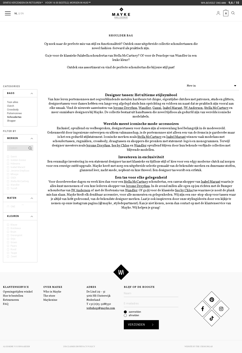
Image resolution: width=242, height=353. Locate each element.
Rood (13, 249)
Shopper (11, 120)
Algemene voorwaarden (16, 346)
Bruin (13, 231)
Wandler (15, 184)
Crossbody (13, 109)
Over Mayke (52, 287)
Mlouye (14, 174)
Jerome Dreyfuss (20, 170)
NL (16, 13)
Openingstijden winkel (18, 292)
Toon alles (12, 102)
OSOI (13, 177)
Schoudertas (14, 117)
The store (49, 296)
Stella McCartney (20, 181)
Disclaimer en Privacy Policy (79, 346)
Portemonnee (14, 113)
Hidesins (15, 163)
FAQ (5, 304)
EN (22, 13)
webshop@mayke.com (100, 308)
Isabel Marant (18, 167)
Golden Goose (18, 160)
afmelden (134, 315)
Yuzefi (14, 188)
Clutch (10, 106)
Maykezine (50, 300)
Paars (14, 246)
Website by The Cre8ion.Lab (198, 346)
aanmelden (135, 312)
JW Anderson (193, 107)
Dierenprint (16, 235)
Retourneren (11, 300)
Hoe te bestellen (13, 296)
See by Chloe (120, 145)
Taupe (14, 253)
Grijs (13, 238)
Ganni (14, 156)
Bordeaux (16, 228)
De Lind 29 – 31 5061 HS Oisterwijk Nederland (98, 296)
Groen (14, 242)
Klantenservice (16, 287)
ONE (13, 206)
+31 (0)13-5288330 (100, 304)
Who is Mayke (52, 292)
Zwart (14, 256)
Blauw (14, 224)
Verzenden (142, 324)
